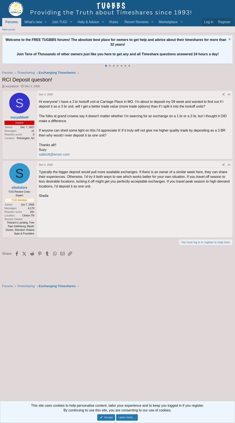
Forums (11, 22)
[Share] (223, 94)
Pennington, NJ (25, 138)
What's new (33, 22)
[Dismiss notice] (229, 40)
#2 (229, 164)
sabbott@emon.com (54, 154)
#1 (229, 94)
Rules (113, 22)
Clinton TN (28, 215)
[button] (45, 22)
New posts (8, 29)
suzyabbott (12, 86)
